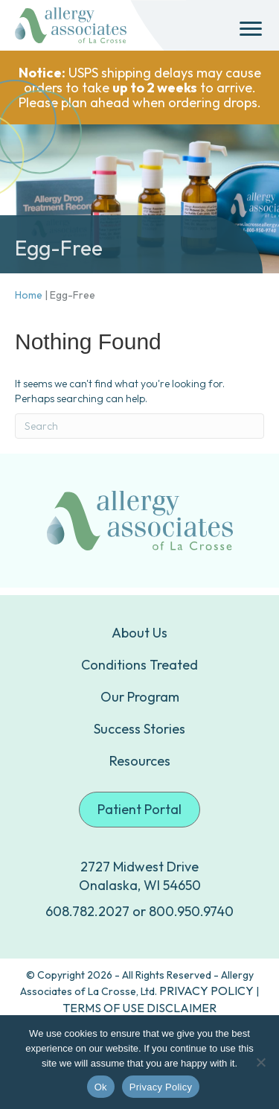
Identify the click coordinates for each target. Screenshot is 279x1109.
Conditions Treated (139, 664)
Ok (100, 1087)
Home (28, 295)
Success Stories (139, 728)
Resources (139, 760)
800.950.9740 (191, 911)
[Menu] (251, 29)
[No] (260, 1062)
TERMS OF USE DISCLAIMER (139, 1007)
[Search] (139, 426)
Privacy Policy (160, 1087)
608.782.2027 (87, 911)
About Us (139, 632)
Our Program (139, 696)
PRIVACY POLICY (206, 990)
